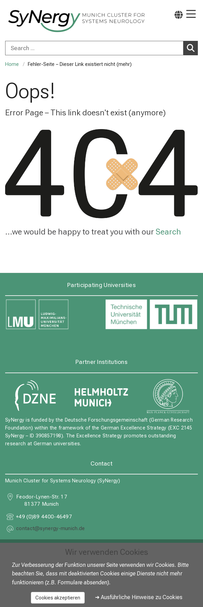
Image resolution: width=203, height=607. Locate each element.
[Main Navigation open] (191, 14)
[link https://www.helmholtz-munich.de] (101, 396)
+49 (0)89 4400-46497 (44, 517)
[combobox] (101, 48)
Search (192, 47)
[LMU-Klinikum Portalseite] (29, 21)
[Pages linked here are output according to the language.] (179, 14)
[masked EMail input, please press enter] (50, 529)
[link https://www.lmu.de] (51, 314)
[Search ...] (94, 48)
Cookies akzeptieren (57, 597)
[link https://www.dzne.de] (35, 396)
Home (12, 64)
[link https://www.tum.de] (151, 314)
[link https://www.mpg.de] (168, 396)
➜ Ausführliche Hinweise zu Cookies (138, 597)
